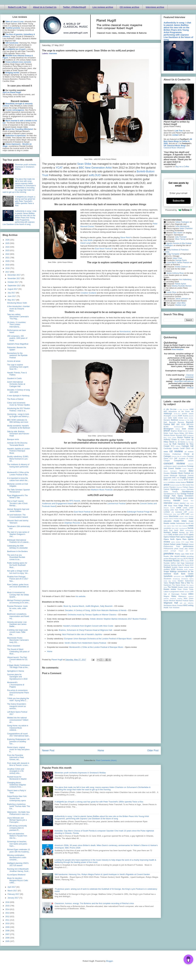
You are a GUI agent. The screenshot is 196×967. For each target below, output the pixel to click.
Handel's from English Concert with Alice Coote (88, 626)
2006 (7, 938)
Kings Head (172, 505)
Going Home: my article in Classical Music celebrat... (17, 728)
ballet (170, 418)
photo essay (179, 548)
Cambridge (168, 448)
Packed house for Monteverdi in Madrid (16, 778)
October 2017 (13, 282)
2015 (7, 906)
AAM (191, 409)
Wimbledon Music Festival (173, 605)
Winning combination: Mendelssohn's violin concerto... (16, 857)
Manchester (174, 516)
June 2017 (12, 296)
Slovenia (180, 569)
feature (183, 482)
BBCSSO (190, 424)
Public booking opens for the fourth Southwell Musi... (17, 565)
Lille (172, 512)
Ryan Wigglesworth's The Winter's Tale (17, 496)
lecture (172, 508)
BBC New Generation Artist (95, 167)
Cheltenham (176, 454)
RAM (187, 554)
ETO (186, 480)
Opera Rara (181, 539)
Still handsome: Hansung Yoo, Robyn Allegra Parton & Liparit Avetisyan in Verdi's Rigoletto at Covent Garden (102, 874)
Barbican (174, 420)
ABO (165, 411)
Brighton (174, 431)
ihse (192, 500)
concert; (190, 464)
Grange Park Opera (173, 496)
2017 (7, 272)
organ (187, 542)
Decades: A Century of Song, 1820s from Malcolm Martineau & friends (95, 610)
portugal (173, 551)
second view (188, 567)
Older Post (152, 750)
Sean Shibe (84, 163)
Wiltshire (190, 603)
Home (49, 651)
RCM (191, 554)
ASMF (180, 416)
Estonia (180, 480)
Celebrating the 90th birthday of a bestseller (17, 547)
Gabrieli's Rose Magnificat (17, 344)
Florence (179, 487)
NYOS (166, 534)
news (190, 525)
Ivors (191, 503)
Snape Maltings (170, 571)
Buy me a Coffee (182, 167)
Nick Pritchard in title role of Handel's (82, 634)
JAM (165, 505)
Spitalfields (168, 576)
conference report (170, 466)
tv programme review (176, 591)
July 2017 (12, 293)
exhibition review (174, 482)
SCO (191, 565)
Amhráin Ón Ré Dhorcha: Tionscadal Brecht (17, 444)
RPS (182, 561)
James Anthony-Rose (175, 273)
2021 (7, 258)
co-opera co (183, 458)
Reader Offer (169, 556)
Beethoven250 (178, 427)
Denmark (182, 471)
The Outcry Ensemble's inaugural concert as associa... (16, 706)
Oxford (166, 544)
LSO (187, 514)
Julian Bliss (181, 303)
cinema (174, 456)
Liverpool (178, 512)
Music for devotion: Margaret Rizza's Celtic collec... (17, 880)
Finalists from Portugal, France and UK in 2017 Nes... (17, 579)
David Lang (85, 243)
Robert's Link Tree (17, 7)
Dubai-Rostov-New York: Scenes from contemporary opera (17, 798)
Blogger (109, 961)
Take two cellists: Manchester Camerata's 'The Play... (18, 316)
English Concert (186, 478)
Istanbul (182, 503)
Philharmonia (168, 548)
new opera (167, 526)
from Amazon (177, 349)
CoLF (191, 458)
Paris (178, 546)
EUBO (191, 480)
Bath (165, 422)
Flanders (172, 487)
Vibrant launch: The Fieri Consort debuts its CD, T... (17, 659)
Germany (190, 489)
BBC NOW (181, 424)
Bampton (167, 420)
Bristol (180, 431)
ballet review (178, 418)
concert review (174, 463)
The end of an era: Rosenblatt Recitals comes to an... (16, 557)
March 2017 (13, 891)
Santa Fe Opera (183, 565)
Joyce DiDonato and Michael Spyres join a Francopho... (17, 820)
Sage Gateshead (187, 563)
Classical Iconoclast (189, 376)
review (166, 558)
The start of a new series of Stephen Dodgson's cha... (18, 534)
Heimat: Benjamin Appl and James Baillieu (18, 510)
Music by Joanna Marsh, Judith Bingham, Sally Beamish (88, 606)
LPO (182, 514)
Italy (188, 503)
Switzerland (189, 581)
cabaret (178, 446)
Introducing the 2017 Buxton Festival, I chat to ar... (18, 409)
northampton (189, 530)
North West (179, 530)
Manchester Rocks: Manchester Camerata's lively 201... (18, 640)
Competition (179, 460)
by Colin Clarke (184, 439)
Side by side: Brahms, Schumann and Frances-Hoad (18, 433)
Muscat (181, 518)
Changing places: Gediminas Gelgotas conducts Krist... (16, 785)
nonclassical (183, 528)
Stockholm (167, 579)
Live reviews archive (103, 7)
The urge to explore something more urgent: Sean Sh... (18, 367)
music (186, 518)
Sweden (181, 581)
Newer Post (48, 750)
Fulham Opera (188, 487)
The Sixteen (172, 587)
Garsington (174, 489)
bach (165, 418)
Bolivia (178, 429)
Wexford (172, 600)
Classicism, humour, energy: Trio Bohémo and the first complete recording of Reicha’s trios (94, 903)
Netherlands (180, 523)
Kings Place (184, 505)
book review (187, 429)
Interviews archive (155, 7)
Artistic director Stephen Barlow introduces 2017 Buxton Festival (118, 619)
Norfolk (190, 528)
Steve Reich (125, 237)
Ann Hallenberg (185, 279)
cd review (176, 451)
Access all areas (13, 361)
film (181, 485)
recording (190, 556)
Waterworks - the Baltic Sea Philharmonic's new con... (18, 813)
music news (180, 521)
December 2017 (14, 275)
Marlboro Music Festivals (102, 490)
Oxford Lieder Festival (179, 544)
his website (80, 596)
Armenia (174, 416)
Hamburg (167, 500)
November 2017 (14, 278)
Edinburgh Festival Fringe (138, 512)
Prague (181, 551)
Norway (182, 532)
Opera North (169, 539)
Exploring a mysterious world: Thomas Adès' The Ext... (18, 806)
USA (191, 591)
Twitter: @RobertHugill (74, 7)
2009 (7, 927)
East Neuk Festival (103, 248)
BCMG (166, 427)
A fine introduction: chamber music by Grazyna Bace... (18, 308)
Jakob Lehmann (181, 299)
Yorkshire (176, 607)
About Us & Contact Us (45, 7)
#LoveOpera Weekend (16, 875)
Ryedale (167, 563)
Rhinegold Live (174, 558)
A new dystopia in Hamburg (18, 396)
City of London (181, 456)
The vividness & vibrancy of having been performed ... (18, 466)
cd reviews (189, 451)
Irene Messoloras (182, 226)
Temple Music (174, 583)
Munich (191, 516)
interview (53, 53)
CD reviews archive (129, 7)
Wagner (166, 596)
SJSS (173, 569)
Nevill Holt (189, 523)
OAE (170, 535)
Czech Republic (187, 468)
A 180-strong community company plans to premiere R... (17, 828)
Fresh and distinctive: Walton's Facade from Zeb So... (17, 836)
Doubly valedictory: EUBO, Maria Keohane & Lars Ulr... (18, 459)
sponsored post (179, 576)
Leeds (178, 508)
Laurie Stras (171, 292)
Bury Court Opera (170, 437)
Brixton (172, 435)
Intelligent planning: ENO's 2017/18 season (18, 864)
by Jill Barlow (180, 442)
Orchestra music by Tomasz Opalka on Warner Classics (92, 614)
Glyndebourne (187, 491)
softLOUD (95, 175)
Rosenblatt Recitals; (172, 561)
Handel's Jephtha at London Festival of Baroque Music (18, 451)
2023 (7, 250)
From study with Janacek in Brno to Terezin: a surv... (18, 764)
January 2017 (13, 898)
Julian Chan (177, 258)
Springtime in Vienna (15, 671)
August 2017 (13, 289)
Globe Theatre (171, 491)
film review (186, 485)
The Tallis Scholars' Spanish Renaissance (18, 491)
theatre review (170, 589)
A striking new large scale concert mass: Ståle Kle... (17, 632)
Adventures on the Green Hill (180, 411)
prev (192, 551)
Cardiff (182, 448)
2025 (7, 243)
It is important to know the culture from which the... (18, 479)
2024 (7, 247)
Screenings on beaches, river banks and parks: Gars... (17, 844)
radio (182, 554)
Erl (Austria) (173, 480)
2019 (7, 265)
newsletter (167, 528)
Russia (187, 561)
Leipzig (166, 510)
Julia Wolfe (88, 240)
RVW (191, 561)
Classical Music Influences (174, 148)
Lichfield (167, 512)
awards (191, 416)
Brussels (179, 435)
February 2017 (14, 894)
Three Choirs (182, 589)
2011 (7, 920)
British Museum (188, 431)
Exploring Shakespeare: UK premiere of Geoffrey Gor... (18, 741)
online (181, 534)
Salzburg (167, 565)
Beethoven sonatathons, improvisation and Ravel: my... (18, 616)
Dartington (173, 471)
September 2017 (15, 286)
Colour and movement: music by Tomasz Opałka (18, 404)
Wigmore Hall (171, 603)
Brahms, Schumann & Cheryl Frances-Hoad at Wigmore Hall (85, 630)
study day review (170, 581)
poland (166, 551)
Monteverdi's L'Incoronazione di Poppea (15, 684)
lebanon (166, 508)
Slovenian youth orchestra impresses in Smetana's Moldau (80, 773)
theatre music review (185, 587)
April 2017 (12, 887)
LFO (192, 510)
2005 (7, 941)
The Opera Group (179, 585)
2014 (7, 909)
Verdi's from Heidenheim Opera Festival (85, 643)
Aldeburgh (168, 414)
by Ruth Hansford (177, 444)
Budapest (190, 435)
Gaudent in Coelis (14, 378)
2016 (7, 902)
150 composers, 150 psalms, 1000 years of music (17, 338)
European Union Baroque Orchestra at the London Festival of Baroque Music (98, 638)
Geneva (183, 489)
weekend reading (176, 598)
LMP (185, 512)
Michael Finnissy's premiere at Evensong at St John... (18, 601)
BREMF (167, 431)
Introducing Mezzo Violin (17, 303)
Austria (185, 416)
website (166, 598)
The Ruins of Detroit (15, 399)
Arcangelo (167, 416)
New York (175, 526)
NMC (177, 528)
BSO (185, 435)
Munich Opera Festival (171, 518)
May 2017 (12, 300)
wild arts (183, 603)
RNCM (191, 558)
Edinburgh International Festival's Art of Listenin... (18, 541)
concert (190, 460)
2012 (7, 916)
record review (180, 556)
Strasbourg (176, 579)
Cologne (167, 460)
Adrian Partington (182, 222)
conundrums (181, 466)
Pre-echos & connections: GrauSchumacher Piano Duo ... (18, 692)
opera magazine (186, 537)
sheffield (167, 569)
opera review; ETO (177, 542)
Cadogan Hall (187, 446)
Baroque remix (13, 439)
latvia (191, 505)
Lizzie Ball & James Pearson (177, 262)
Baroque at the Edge (186, 420)
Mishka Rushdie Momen (181, 286)
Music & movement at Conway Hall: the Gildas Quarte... (18, 594)
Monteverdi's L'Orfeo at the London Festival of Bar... (18, 473)
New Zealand (183, 526)
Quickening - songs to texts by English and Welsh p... (18, 415)
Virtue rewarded (13, 646)
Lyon (191, 514)
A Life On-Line (170, 409)
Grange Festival (187, 494)
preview (169, 553)
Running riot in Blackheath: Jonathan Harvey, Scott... (18, 870)
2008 (7, 931)
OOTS (186, 534)
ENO (166, 480)
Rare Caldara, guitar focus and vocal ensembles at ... (18, 587)
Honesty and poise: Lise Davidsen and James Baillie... (17, 624)
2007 (7, 934)
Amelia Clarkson (181, 267)
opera (191, 535)
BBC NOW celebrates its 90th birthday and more (17, 421)
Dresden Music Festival (180, 473)
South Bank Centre (183, 574)
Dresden (167, 473)
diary (191, 471)
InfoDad (190, 388)
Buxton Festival (183, 437)
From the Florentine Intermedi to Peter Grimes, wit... (15, 757)
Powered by (178, 210)
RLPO (186, 558)
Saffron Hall (175, 563)
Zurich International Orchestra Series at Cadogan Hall (16, 384)
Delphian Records (72, 523)
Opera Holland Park (172, 537)
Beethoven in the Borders (17, 551)
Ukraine (187, 591)
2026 (7, 240)
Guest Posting (176, 498)
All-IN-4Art (177, 413)
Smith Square (188, 569)
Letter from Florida (177, 510)
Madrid (166, 516)
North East (168, 530)
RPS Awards (74, 501)
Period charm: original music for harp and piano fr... (18, 749)
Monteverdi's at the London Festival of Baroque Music (96, 647)
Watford (190, 596)
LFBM (187, 510)
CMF (175, 458)
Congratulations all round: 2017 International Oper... (18, 735)
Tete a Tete (185, 583)
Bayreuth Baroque (176, 422)
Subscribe (178, 200)
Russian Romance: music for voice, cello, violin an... (17, 608)
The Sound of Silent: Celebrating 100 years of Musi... (18, 651)
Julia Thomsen (181, 237)
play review (189, 548)
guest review (188, 498)
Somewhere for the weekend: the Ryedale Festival (17, 355)
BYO (172, 446)
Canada (176, 448)
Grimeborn (189, 496)
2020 (7, 261)
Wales (173, 596)
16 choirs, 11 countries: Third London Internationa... (16, 324)
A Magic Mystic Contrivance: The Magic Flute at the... (18, 666)
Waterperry (182, 596)
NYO (191, 532)
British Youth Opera (171, 433)
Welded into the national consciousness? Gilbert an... (17, 720)
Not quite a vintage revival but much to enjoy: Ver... (18, 572)
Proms (177, 554)
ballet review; (188, 418)
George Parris (181, 260)
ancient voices (187, 413)
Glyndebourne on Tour (172, 494)
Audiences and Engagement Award (57, 503)
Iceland (185, 500)
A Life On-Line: (183, 409)
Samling (174, 565)
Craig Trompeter (173, 254)
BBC (173, 424)
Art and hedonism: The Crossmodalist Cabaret (17, 516)
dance (166, 471)
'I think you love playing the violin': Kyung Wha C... (18, 699)
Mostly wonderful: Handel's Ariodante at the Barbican (18, 427)
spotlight (189, 576)
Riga (181, 558)
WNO (185, 605)
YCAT (59, 167)
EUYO (166, 482)
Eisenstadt (167, 477)
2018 (7, 268)
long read (176, 514)
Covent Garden (174, 468)
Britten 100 (183, 433)
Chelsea (167, 454)
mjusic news (183, 516)
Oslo (191, 542)
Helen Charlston (186, 228)
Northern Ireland (171, 532)
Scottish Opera (177, 567)
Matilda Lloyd (180, 305)
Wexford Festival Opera (184, 600)
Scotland (167, 567)
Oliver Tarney (180, 239)
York (170, 607)
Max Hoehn (178, 233)
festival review (174, 485)
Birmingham (168, 429)
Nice (173, 528)
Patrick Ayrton (180, 284)
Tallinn (166, 583)
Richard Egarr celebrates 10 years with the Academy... (18, 850)
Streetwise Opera (187, 579)
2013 (7, 913)
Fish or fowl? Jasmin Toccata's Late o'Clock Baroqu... (17, 503)
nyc (187, 532)
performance (188, 546)
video (190, 594)
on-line (175, 535)
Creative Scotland (88, 293)
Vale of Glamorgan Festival (175, 594)
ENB (178, 477)
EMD (174, 477)
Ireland (176, 503)
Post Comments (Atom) (106, 760)
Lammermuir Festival (116, 503)
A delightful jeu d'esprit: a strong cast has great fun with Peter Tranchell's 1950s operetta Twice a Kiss (99, 802)
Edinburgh (173, 475)
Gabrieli (166, 489)
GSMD (166, 498)
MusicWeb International (183, 381)
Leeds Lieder (188, 508)
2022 (7, 254)
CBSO (188, 448)
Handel (176, 500)
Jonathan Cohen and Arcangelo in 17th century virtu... (15, 771)
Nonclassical (125, 331)
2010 (7, 923)
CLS (171, 458)
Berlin (191, 427)
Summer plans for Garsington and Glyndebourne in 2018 (17, 676)
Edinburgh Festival (186, 475)
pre (187, 551)
